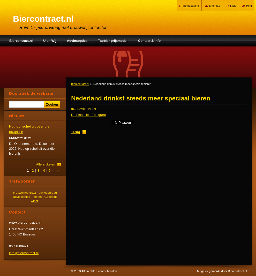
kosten (37, 196)
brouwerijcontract (24, 192)
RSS (233, 5)
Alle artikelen (45, 164)
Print (249, 5)
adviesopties (21, 196)
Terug (75, 132)
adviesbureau (48, 192)
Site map (214, 5)
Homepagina (191, 5)
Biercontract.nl (80, 83)
